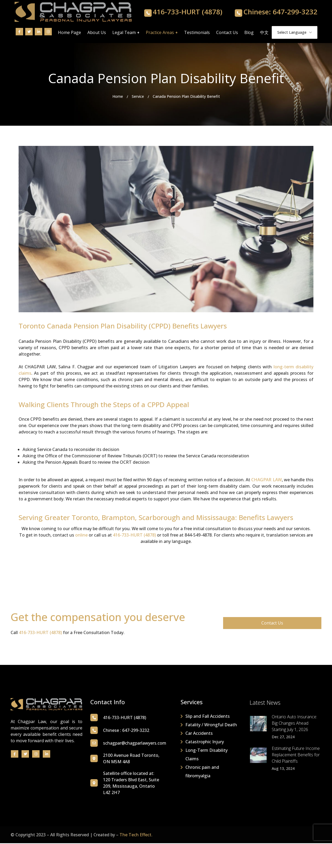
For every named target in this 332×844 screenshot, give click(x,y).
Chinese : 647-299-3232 (126, 731)
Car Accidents (199, 734)
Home (117, 97)
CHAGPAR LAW (266, 480)
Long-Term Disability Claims (206, 755)
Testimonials (197, 33)
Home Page (69, 33)
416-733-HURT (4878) (187, 12)
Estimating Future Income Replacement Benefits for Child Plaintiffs (296, 755)
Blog (249, 33)
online (81, 536)
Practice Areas (160, 33)
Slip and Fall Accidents (207, 717)
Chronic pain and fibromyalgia (202, 772)
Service (138, 97)
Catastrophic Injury (204, 742)
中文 (264, 33)
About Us (96, 33)
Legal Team (124, 33)
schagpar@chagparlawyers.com (134, 744)
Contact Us (227, 33)
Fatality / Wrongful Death (211, 725)
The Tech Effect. (136, 835)
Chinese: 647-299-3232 (280, 12)
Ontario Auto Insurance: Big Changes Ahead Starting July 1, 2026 (294, 724)
